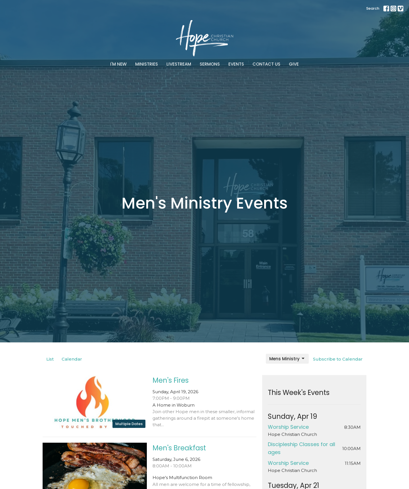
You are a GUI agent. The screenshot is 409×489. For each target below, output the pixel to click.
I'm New (118, 64)
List (50, 359)
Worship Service (288, 426)
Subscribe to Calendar (338, 359)
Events (236, 64)
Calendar (72, 359)
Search (372, 8)
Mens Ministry (287, 359)
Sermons (210, 64)
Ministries (146, 64)
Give (294, 64)
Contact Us (266, 64)
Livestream (178, 64)
